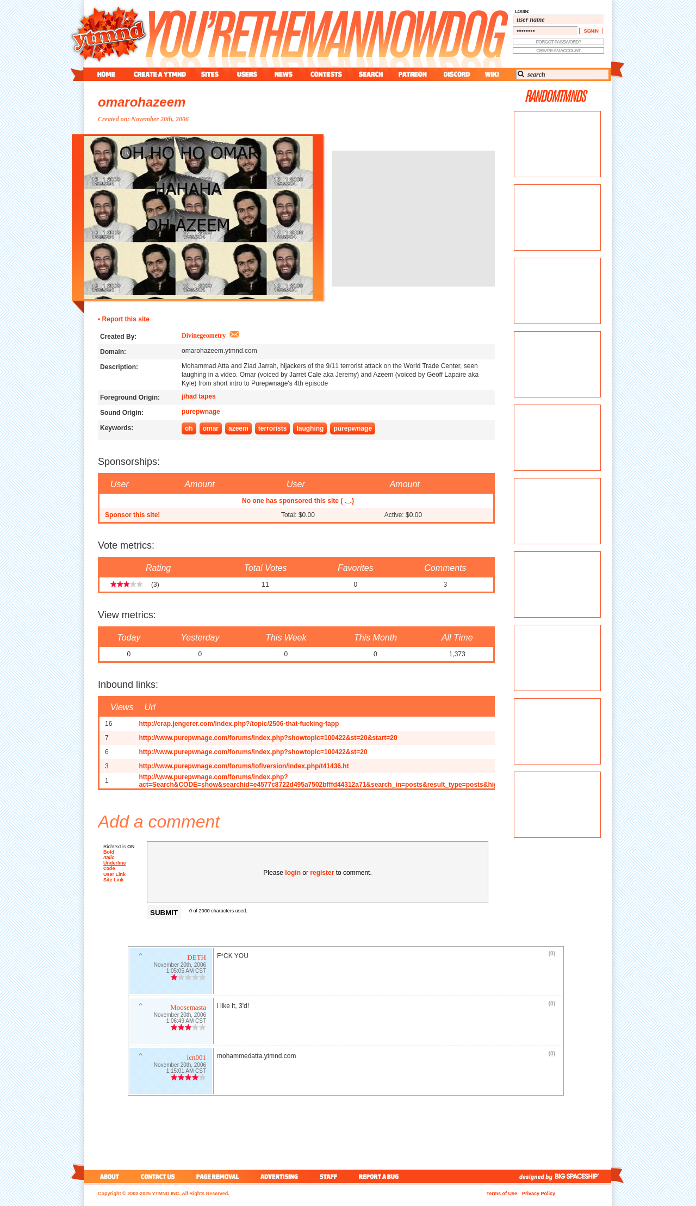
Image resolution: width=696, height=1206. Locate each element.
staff (329, 1176)
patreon (412, 74)
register (322, 872)
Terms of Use (502, 1193)
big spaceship (582, 1176)
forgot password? (558, 42)
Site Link (113, 881)
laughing (310, 428)
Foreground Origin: (130, 397)
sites (209, 74)
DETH (196, 958)
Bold (108, 852)
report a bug (381, 1176)
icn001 (196, 1058)
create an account (558, 50)
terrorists (272, 428)
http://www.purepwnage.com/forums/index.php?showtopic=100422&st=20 (253, 752)
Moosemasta (188, 1008)
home (106, 74)
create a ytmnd (160, 74)
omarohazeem (141, 102)
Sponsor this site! (132, 515)
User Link (114, 875)
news (283, 74)
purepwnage (201, 411)
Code (109, 869)
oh (189, 428)
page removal (217, 1176)
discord (455, 74)
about (108, 1176)
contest (326, 74)
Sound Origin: (122, 412)
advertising (279, 1176)
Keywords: (116, 428)
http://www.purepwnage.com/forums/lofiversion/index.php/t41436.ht (244, 766)
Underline (114, 863)
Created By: (118, 336)
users (247, 74)
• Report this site (124, 319)
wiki (491, 74)
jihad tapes (199, 396)
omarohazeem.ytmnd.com (219, 351)
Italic (109, 857)
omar (211, 428)
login (293, 872)
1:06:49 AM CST (186, 1022)
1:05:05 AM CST (186, 972)
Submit (164, 913)
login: (522, 11)
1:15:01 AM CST (186, 1072)
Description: (119, 367)
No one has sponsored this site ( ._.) (298, 501)
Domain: (113, 352)
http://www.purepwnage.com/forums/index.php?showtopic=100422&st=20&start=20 (268, 738)
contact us (158, 1176)
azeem (238, 428)
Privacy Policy (538, 1193)
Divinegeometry (204, 335)
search (370, 74)
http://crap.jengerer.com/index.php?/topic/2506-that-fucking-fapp (239, 724)
